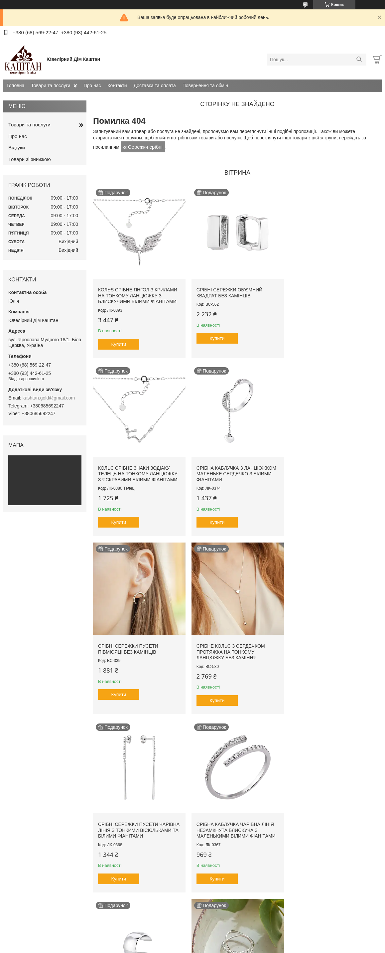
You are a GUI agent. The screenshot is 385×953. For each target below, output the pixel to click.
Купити (118, 343)
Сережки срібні (145, 147)
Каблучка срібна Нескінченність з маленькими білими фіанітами (137, 831)
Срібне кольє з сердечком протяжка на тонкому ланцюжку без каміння (326, 471)
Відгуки (16, 147)
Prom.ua (223, 940)
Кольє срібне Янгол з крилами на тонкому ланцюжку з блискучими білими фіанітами (137, 294)
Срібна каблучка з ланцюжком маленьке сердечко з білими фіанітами (138, 471)
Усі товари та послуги (235, 911)
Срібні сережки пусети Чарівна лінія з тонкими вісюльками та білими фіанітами (129, 651)
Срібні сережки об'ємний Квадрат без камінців (228, 291)
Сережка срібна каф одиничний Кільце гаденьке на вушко (332, 648)
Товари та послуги (50, 85)
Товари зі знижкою (29, 159)
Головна (15, 85)
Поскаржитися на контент (189, 946)
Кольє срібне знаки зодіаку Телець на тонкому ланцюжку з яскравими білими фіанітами (331, 294)
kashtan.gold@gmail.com (49, 397)
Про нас (92, 85)
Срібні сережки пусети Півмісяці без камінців (225, 468)
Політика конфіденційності (241, 946)
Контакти (117, 85)
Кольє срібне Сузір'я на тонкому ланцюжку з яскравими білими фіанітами (232, 831)
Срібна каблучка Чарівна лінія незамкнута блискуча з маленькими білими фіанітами (234, 648)
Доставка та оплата (155, 85)
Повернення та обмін (205, 85)
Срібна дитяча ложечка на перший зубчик (327, 828)
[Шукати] (358, 60)
